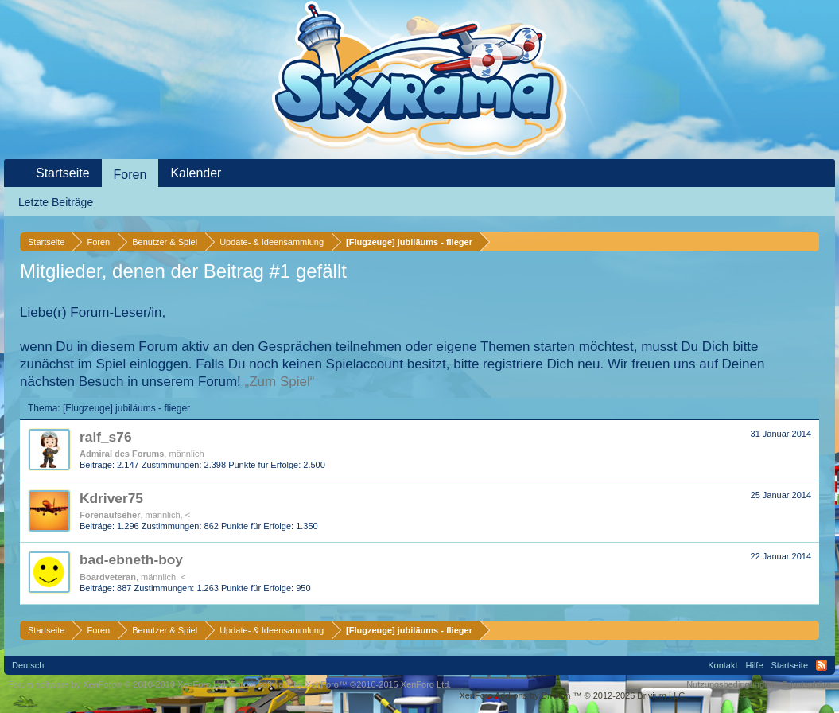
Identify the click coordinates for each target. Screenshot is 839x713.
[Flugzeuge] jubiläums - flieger (126, 408)
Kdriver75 (111, 498)
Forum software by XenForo (118, 684)
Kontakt (722, 665)
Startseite (63, 173)
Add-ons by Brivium (573, 695)
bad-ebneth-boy (131, 559)
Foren (130, 174)
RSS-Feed (821, 665)
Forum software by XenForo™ (341, 684)
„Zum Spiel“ (280, 381)
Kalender (195, 173)
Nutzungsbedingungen (730, 684)
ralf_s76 (106, 437)
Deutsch (28, 665)
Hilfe (754, 665)
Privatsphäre (806, 684)
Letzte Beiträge (55, 202)
